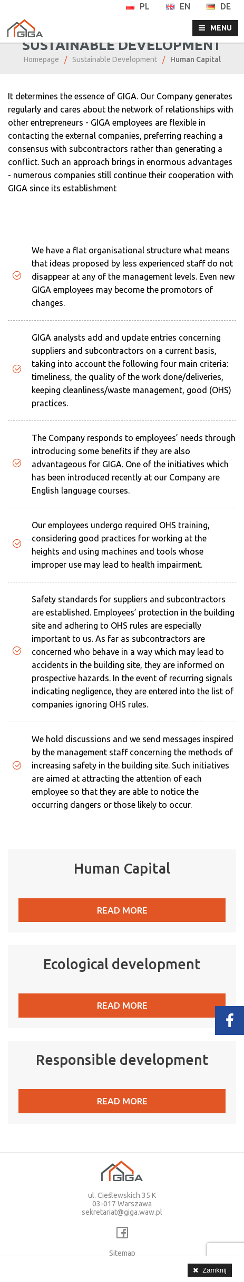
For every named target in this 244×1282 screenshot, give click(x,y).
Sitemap (122, 1253)
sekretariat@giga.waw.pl (122, 1212)
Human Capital (122, 868)
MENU (221, 28)
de (218, 6)
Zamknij (214, 1270)
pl (137, 6)
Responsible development (122, 1060)
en (177, 6)
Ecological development (122, 964)
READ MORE (122, 910)
